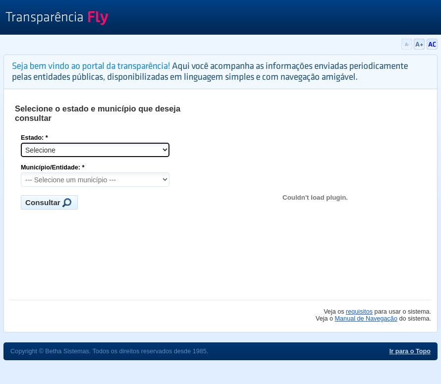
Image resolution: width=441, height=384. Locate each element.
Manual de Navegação (366, 318)
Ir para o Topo (410, 351)
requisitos (359, 311)
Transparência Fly (56, 19)
